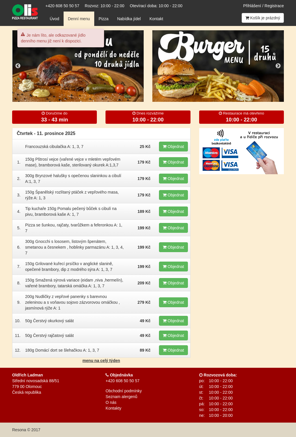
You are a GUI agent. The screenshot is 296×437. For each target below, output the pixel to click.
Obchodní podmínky (124, 391)
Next (278, 66)
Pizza (103, 18)
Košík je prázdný (262, 18)
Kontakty (113, 408)
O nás (111, 402)
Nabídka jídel (129, 18)
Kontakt (156, 18)
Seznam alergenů (121, 396)
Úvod (54, 18)
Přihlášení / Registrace (263, 5)
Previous (18, 66)
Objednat (173, 146)
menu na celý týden (101, 360)
